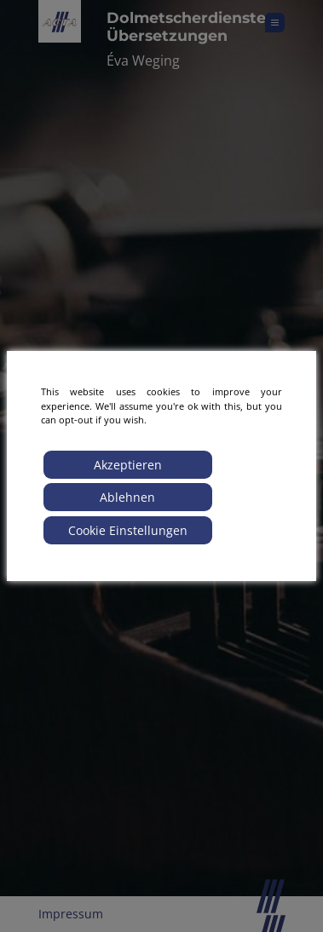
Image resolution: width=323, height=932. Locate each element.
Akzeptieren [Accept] (128, 465)
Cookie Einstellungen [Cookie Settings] (127, 530)
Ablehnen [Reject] (127, 497)
